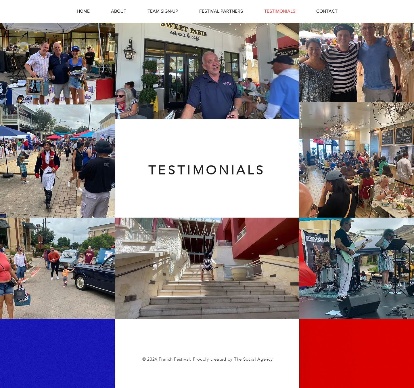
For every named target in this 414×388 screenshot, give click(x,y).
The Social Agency (253, 359)
